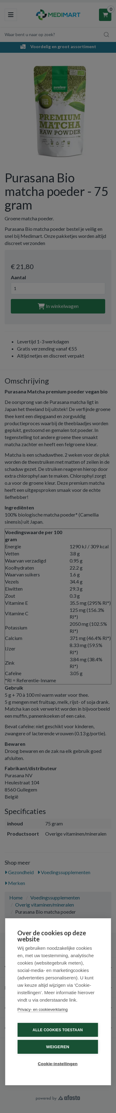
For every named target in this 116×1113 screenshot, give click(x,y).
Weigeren (57, 1046)
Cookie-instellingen (57, 1063)
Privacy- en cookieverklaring (42, 1009)
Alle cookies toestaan (57, 1030)
